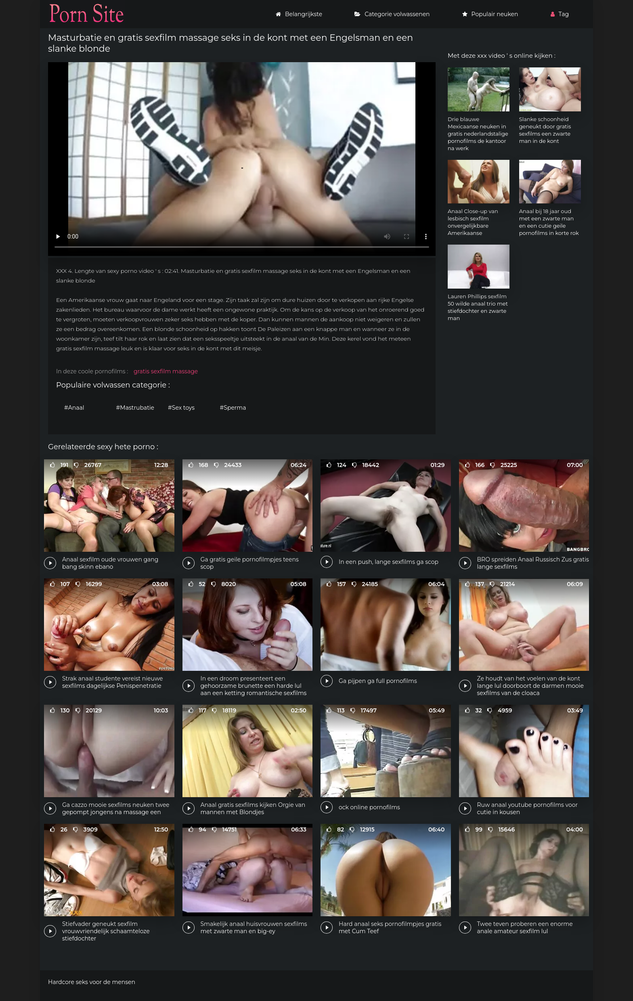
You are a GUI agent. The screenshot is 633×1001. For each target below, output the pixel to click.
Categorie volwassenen (392, 14)
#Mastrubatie (135, 407)
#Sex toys (181, 407)
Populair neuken (490, 14)
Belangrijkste (299, 14)
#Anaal (74, 407)
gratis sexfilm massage (166, 371)
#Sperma (233, 407)
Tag (560, 14)
